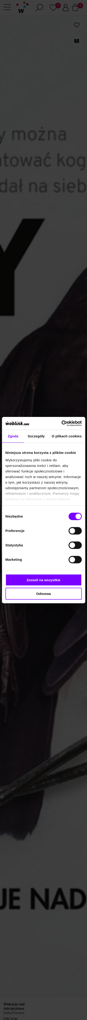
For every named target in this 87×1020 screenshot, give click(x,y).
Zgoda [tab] (13, 436)
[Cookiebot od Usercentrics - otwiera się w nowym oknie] (62, 423)
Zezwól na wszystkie (44, 580)
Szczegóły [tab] (36, 436)
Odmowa (43, 594)
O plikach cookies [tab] (67, 436)
